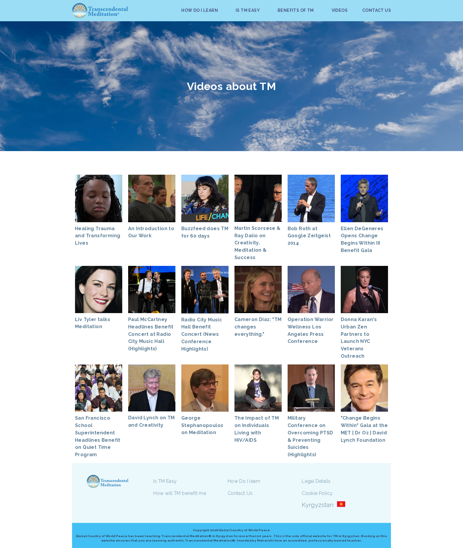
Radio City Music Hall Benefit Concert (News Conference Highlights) (201, 334)
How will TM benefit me (179, 493)
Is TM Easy (165, 481)
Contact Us (240, 493)
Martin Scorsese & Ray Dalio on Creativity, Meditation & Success (257, 242)
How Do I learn (244, 481)
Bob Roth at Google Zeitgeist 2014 (309, 236)
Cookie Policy (317, 493)
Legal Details (316, 481)
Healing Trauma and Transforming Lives (97, 236)
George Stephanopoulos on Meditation (202, 425)
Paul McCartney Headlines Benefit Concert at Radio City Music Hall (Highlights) (151, 334)
